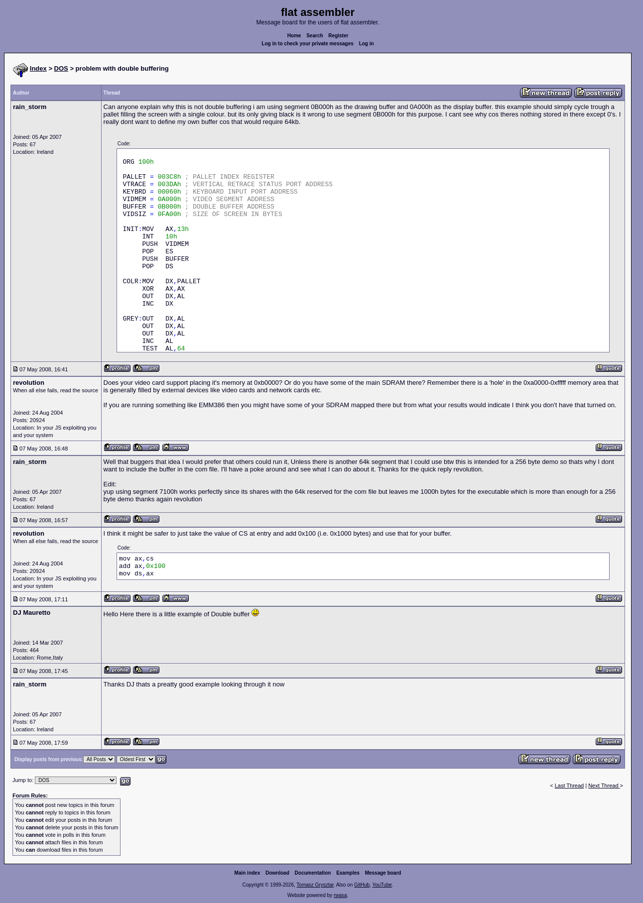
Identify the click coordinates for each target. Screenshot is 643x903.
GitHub (362, 885)
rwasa (340, 895)
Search (314, 35)
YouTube (381, 885)
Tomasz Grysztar (314, 885)
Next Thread (604, 786)
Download (277, 873)
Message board (383, 873)
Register (338, 35)
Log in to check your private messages (307, 43)
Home (294, 35)
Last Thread (569, 786)
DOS (61, 68)
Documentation (313, 873)
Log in (366, 43)
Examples (348, 873)
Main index (247, 873)
